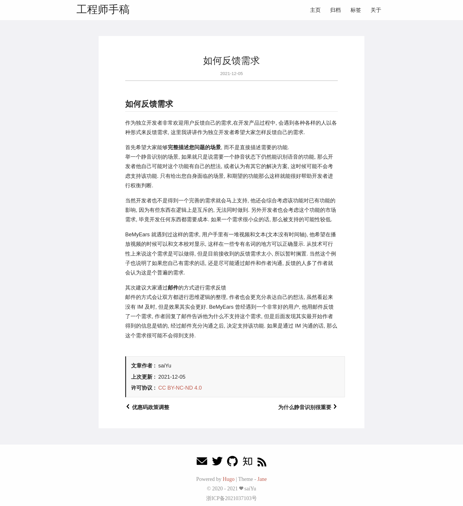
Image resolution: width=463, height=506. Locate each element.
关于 (376, 10)
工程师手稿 (103, 9)
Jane (262, 479)
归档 (335, 10)
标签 (355, 10)
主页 (315, 10)
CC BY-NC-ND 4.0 (180, 388)
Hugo (228, 479)
